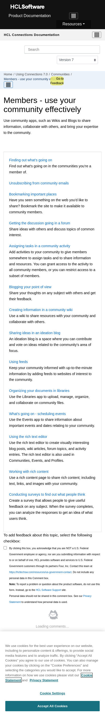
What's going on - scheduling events (37, 414)
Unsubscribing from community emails (39, 183)
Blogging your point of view (30, 287)
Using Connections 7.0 (32, 74)
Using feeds (18, 362)
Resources (72, 24)
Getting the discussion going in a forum (39, 223)
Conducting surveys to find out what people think (47, 494)
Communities (60, 74)
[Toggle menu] (96, 35)
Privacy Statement (44, 682)
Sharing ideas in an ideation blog (34, 333)
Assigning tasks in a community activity (39, 246)
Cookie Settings (52, 695)
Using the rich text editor (28, 437)
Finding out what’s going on (30, 160)
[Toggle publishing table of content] (8, 84)
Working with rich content (28, 472)
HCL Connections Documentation (31, 34)
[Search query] (62, 49)
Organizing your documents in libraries (39, 391)
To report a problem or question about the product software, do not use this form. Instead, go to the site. (54, 587)
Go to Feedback (57, 81)
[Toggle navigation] (73, 16)
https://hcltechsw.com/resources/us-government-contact (40, 572)
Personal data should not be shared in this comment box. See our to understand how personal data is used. (50, 599)
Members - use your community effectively (33, 79)
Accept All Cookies (52, 707)
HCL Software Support (48, 590)
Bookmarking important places (33, 194)
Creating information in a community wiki (40, 310)
